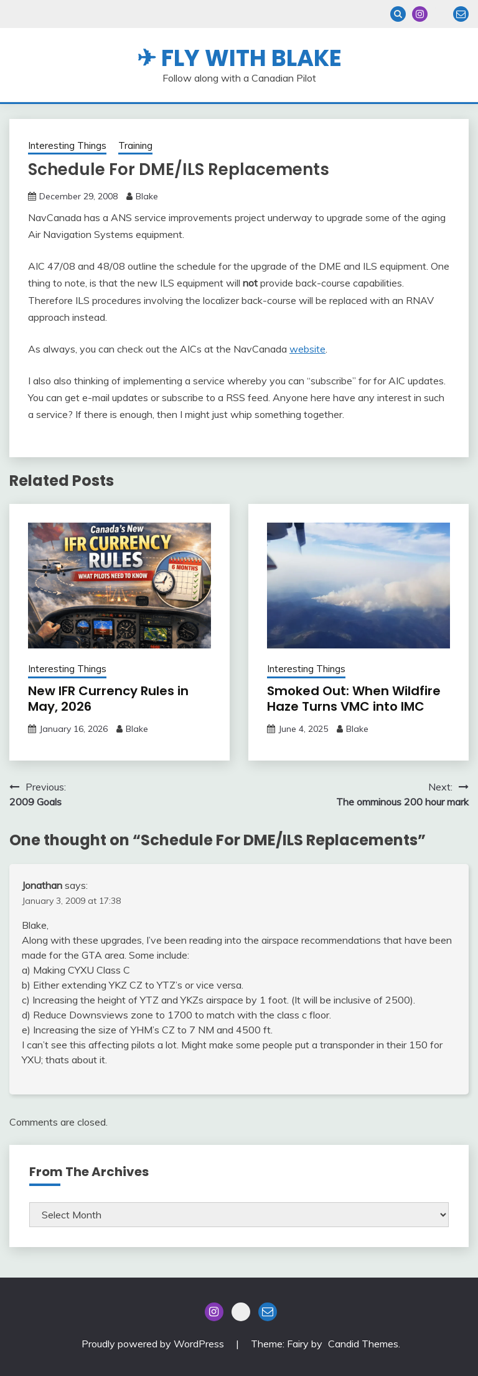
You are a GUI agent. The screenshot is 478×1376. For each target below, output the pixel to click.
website (307, 349)
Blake (147, 196)
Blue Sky (440, 14)
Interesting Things (67, 145)
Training (135, 145)
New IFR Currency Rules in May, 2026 (108, 698)
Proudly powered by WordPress (154, 1343)
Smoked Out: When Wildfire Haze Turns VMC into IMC (354, 698)
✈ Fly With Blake (239, 58)
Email (461, 14)
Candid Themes (363, 1343)
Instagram (420, 14)
